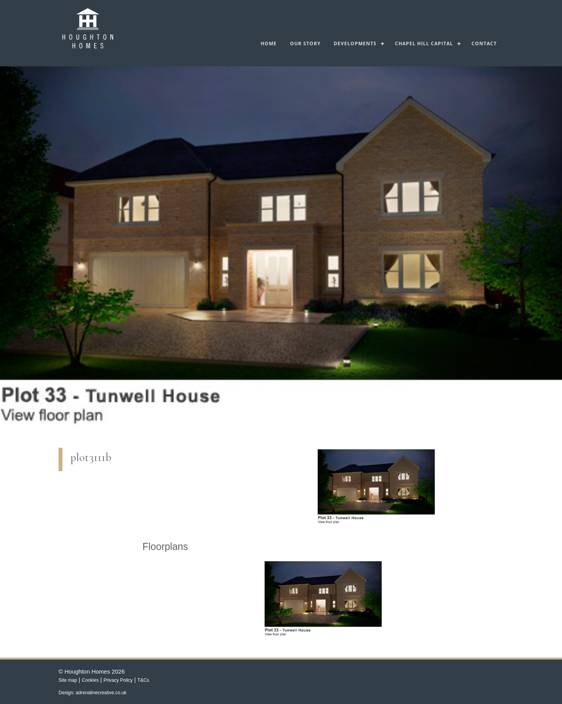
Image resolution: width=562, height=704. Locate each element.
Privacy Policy (118, 680)
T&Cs (143, 680)
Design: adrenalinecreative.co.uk (92, 692)
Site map (68, 680)
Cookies (90, 680)
